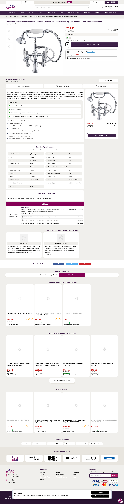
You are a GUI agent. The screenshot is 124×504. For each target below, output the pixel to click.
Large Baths (26, 444)
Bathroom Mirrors (110, 13)
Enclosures (51, 13)
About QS (42, 472)
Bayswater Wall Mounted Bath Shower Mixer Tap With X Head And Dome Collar (47, 421)
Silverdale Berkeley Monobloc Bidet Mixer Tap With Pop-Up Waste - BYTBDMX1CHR (47, 364)
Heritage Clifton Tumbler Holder (73, 313)
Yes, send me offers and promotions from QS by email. (104, 472)
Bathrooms (11, 13)
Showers (40, 13)
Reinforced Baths (82, 444)
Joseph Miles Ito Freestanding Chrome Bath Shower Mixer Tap (104, 421)
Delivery (58, 472)
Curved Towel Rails (96, 444)
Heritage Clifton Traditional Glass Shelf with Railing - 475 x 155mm (48, 314)
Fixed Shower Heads (39, 444)
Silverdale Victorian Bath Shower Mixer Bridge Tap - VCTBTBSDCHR (74, 421)
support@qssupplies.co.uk (14, 480)
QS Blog (42, 474)
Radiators (87, 13)
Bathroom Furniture (73, 13)
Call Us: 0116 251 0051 (111, 6)
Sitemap (42, 479)
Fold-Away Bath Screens (55, 444)
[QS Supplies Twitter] (10, 496)
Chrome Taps (38, 198)
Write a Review (72, 275)
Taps (61, 13)
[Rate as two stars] (51, 275)
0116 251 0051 (11, 483)
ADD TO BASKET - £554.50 (94, 44)
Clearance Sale (13, 2)
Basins (31, 13)
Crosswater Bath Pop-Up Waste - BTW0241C (20, 313)
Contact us (76, 472)
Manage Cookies (100, 496)
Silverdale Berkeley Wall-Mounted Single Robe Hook (103, 364)
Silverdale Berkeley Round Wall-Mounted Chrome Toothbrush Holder (18, 364)
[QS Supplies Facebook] (6, 496)
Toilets (22, 13)
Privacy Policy (60, 474)
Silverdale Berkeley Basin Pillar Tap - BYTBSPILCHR (73, 364)
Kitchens (97, 13)
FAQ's (74, 474)
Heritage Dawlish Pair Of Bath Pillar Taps (18, 420)
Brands (28, 2)
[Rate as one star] (50, 275)
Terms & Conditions (61, 477)
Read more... (48, 255)
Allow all (100, 492)
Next (61, 51)
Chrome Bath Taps (29, 198)
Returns (75, 477)
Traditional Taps (47, 198)
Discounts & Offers (45, 477)
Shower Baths (69, 444)
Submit (114, 475)
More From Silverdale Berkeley (62, 380)
